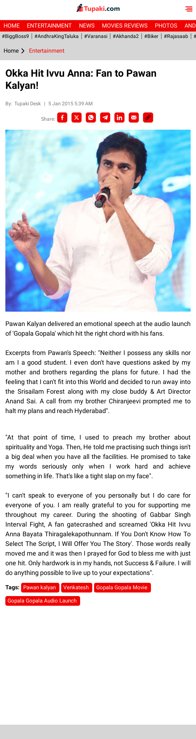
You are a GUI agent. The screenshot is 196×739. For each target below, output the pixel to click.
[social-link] (148, 117)
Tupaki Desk (28, 103)
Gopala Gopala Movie (122, 587)
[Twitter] (76, 117)
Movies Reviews (125, 25)
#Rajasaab (176, 36)
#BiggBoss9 (15, 36)
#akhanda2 (126, 36)
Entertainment (49, 25)
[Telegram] (105, 117)
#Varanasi (95, 36)
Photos (166, 25)
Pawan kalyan (40, 587)
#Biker (151, 36)
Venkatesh (76, 587)
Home (12, 25)
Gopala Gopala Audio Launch (43, 601)
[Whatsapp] (90, 117)
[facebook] (62, 117)
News (87, 25)
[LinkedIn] (119, 117)
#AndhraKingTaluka (56, 36)
